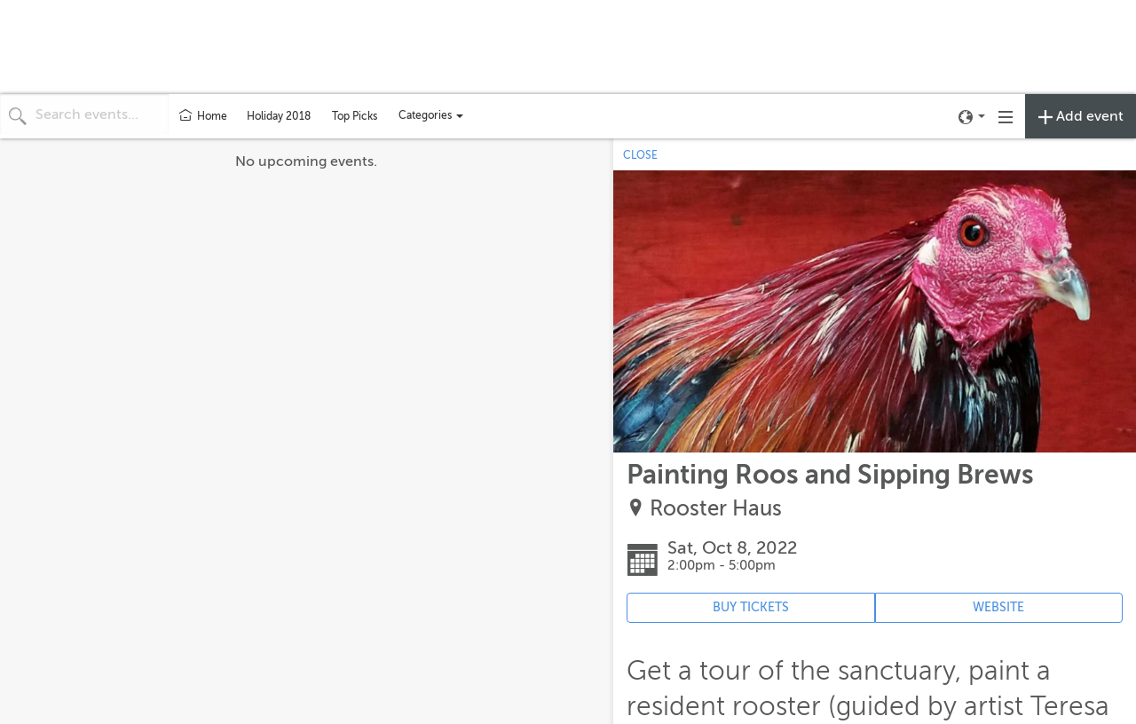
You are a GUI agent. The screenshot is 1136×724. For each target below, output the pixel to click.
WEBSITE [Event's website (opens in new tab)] (998, 607)
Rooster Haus (716, 509)
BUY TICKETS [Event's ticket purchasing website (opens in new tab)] (751, 607)
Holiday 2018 (279, 116)
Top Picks (354, 116)
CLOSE (640, 155)
